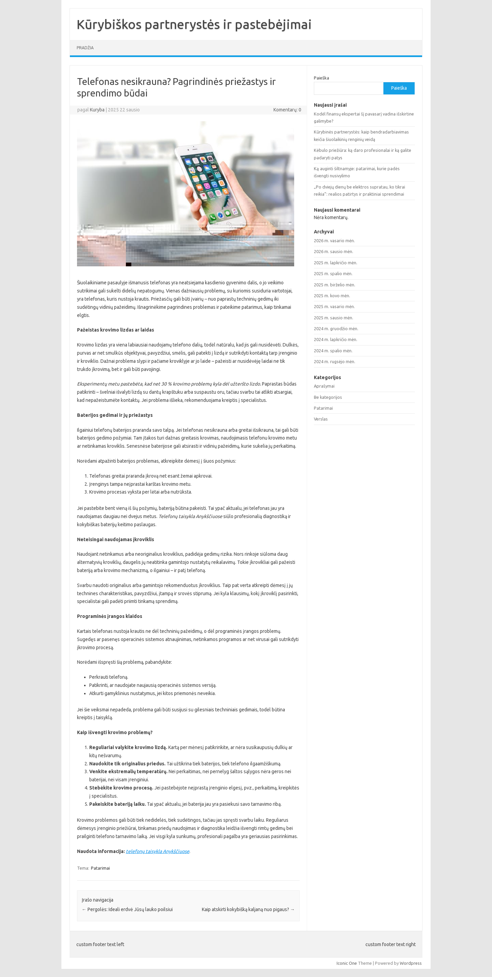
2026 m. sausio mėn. (333, 251)
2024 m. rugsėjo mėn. (334, 361)
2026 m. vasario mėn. (334, 240)
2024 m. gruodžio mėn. (336, 328)
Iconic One (347, 963)
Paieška (321, 77)
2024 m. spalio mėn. (333, 350)
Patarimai (100, 868)
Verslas (321, 418)
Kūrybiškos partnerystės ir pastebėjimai (194, 24)
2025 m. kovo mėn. (332, 295)
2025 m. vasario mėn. (334, 306)
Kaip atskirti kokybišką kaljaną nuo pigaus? (248, 909)
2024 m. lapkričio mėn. (335, 339)
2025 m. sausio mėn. (333, 317)
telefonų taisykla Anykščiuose (157, 851)
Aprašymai (324, 386)
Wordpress (411, 963)
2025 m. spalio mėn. (333, 273)
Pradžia (85, 48)
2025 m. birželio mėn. (334, 284)
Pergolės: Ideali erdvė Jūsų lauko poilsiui (127, 909)
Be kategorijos (328, 397)
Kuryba (97, 109)
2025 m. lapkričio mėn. (335, 262)
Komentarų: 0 (287, 109)
